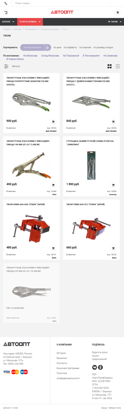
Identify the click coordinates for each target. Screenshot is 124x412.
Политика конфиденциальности (68, 376)
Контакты (62, 363)
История (61, 353)
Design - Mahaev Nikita (111, 408)
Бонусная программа (68, 368)
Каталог (8, 22)
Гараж (115, 22)
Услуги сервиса (30, 22)
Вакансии (62, 358)
